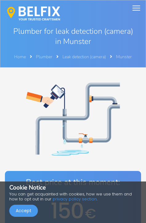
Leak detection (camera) (85, 57)
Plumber (44, 57)
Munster (124, 57)
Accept (23, 211)
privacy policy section (75, 199)
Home (20, 57)
